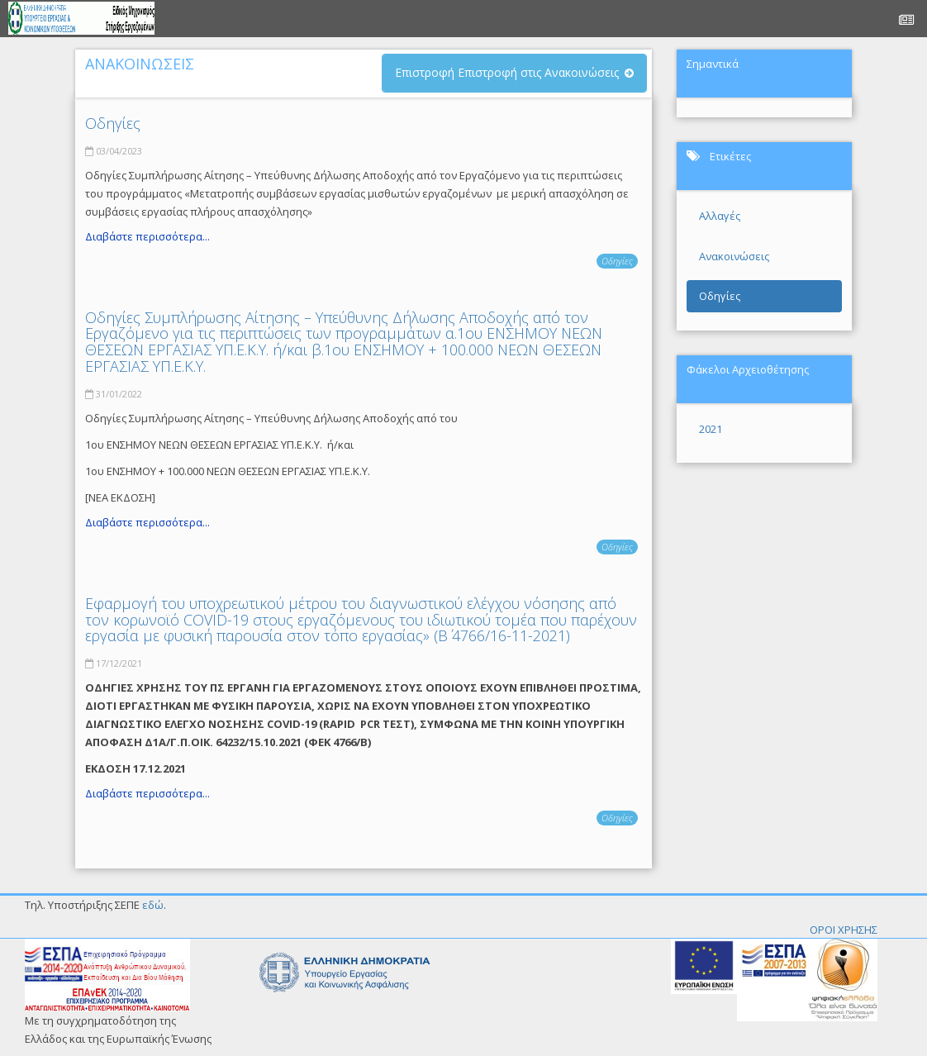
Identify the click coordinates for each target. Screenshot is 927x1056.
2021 (710, 428)
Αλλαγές (719, 215)
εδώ (153, 904)
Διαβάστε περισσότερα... (147, 236)
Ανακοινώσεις (734, 256)
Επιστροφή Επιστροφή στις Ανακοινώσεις (507, 72)
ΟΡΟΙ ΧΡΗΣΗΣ (843, 929)
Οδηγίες (112, 123)
